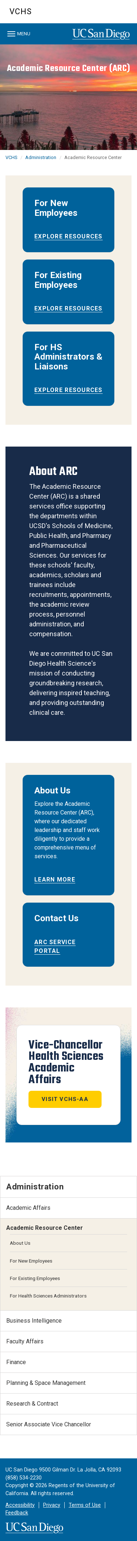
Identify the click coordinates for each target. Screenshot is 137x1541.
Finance (16, 1362)
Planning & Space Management (45, 1382)
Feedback (16, 1513)
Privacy (51, 1505)
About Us (20, 1243)
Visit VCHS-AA (65, 1099)
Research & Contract (32, 1403)
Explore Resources (68, 236)
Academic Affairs (28, 1207)
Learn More (54, 879)
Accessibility (20, 1505)
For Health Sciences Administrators (48, 1296)
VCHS (20, 11)
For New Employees (31, 1261)
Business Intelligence (34, 1320)
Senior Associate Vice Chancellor (48, 1424)
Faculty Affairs (24, 1341)
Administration (40, 157)
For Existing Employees (35, 1278)
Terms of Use (85, 1505)
